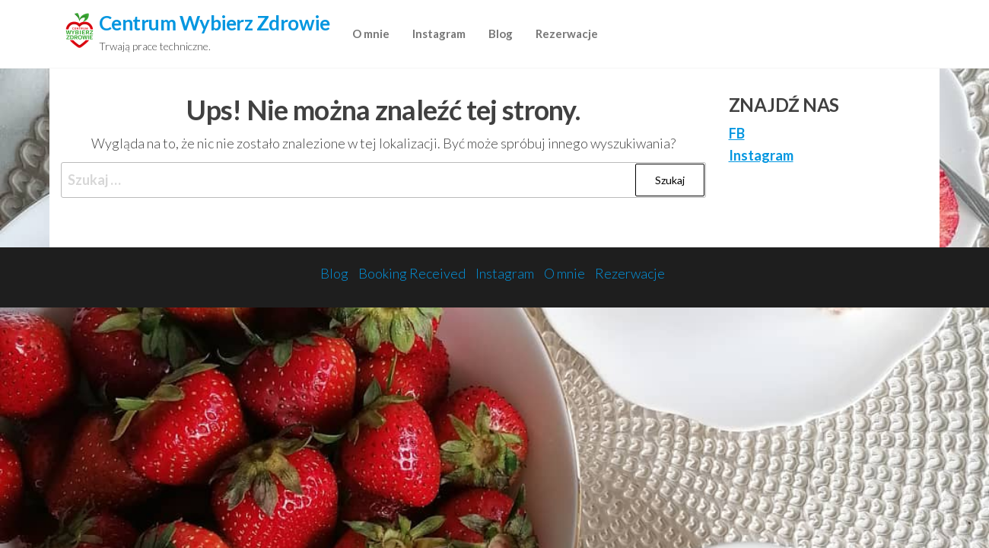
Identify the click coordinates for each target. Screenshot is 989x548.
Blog (500, 33)
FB (737, 133)
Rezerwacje (567, 33)
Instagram (439, 33)
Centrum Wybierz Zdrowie (214, 23)
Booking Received (412, 273)
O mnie (371, 33)
